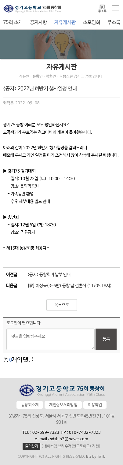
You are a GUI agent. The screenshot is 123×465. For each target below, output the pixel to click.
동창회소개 (30, 405)
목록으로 (61, 305)
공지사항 (38, 22)
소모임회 (91, 22)
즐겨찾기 (31, 446)
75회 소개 (13, 22)
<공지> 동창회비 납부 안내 (49, 274)
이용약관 (95, 405)
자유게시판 (65, 22)
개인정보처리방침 (63, 405)
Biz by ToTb (95, 457)
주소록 (113, 22)
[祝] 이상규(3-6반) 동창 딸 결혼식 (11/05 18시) (69, 285)
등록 (106, 339)
